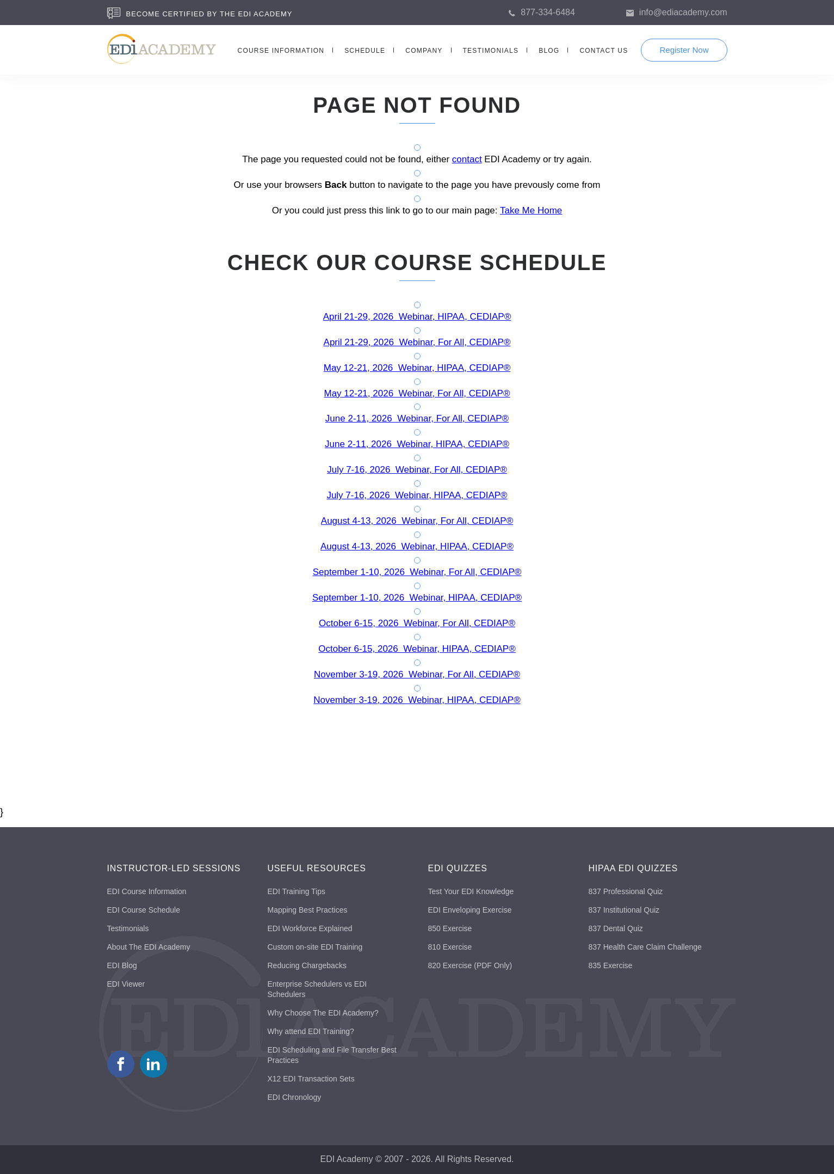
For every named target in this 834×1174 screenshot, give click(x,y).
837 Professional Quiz (626, 891)
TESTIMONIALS (491, 50)
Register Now (683, 49)
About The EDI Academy (148, 947)
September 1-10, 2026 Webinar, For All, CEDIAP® (417, 572)
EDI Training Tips (297, 891)
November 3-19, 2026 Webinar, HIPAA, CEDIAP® (416, 700)
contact (467, 159)
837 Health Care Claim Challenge (645, 947)
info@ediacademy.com (683, 12)
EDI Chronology (295, 1097)
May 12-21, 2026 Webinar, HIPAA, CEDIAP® (417, 368)
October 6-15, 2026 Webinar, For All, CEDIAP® (417, 623)
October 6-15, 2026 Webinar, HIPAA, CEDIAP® (416, 649)
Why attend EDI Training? (311, 1031)
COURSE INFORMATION (281, 50)
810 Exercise (450, 947)
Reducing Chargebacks (307, 965)
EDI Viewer (126, 984)
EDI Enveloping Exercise (470, 910)
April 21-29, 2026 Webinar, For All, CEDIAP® (417, 342)
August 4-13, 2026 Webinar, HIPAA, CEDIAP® (417, 546)
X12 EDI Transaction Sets (311, 1078)
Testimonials (128, 928)
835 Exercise (611, 965)
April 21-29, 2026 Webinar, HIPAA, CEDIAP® (417, 316)
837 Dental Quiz (616, 928)
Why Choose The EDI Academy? (323, 1012)
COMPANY (423, 50)
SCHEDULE (364, 50)
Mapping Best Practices (308, 910)
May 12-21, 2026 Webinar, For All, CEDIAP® (417, 393)
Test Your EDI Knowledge (471, 891)
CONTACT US (603, 50)
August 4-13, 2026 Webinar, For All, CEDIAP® (417, 521)
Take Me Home (531, 210)
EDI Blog (122, 965)
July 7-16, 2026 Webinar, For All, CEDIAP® (417, 469)
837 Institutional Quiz (624, 910)
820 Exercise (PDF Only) (470, 965)
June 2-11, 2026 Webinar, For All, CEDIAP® (417, 418)
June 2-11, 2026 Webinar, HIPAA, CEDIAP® (417, 444)
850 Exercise (450, 928)
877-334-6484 (548, 12)
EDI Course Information (147, 891)
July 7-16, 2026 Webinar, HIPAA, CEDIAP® (416, 495)
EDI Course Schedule (144, 910)
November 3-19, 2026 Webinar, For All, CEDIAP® (417, 674)
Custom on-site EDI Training (315, 947)
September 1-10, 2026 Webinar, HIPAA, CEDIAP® (417, 597)
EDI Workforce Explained (310, 928)
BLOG (549, 50)
